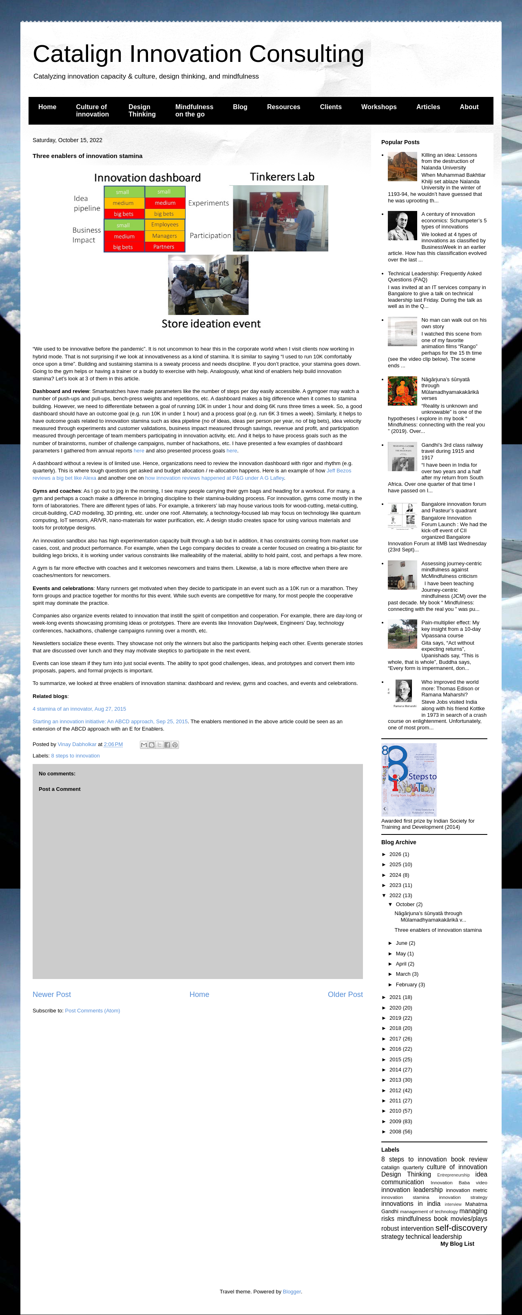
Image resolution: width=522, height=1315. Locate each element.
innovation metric (466, 1190)
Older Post (345, 994)
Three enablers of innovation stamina (438, 930)
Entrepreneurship (453, 1175)
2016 (396, 1049)
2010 (396, 1111)
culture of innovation (457, 1167)
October (406, 904)
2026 (396, 854)
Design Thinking (142, 110)
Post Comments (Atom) (92, 1011)
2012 (396, 1090)
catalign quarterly (402, 1167)
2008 (396, 1131)
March (404, 974)
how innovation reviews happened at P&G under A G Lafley (214, 478)
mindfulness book (422, 1218)
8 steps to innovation (75, 756)
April (402, 964)
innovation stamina (405, 1197)
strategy (392, 1236)
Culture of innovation (92, 110)
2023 (396, 885)
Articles (428, 106)
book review (469, 1159)
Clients (331, 106)
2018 (396, 1028)
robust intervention (407, 1228)
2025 (396, 864)
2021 (396, 997)
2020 (396, 1008)
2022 (396, 895)
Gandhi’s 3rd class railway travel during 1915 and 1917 (452, 451)
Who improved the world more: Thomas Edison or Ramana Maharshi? (450, 688)
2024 (396, 875)
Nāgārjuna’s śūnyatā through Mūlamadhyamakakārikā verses (450, 389)
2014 (396, 1070)
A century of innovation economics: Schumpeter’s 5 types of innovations (454, 220)
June (402, 943)
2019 (396, 1018)
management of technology (429, 1211)
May (401, 954)
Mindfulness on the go (194, 110)
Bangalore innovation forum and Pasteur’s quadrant (453, 507)
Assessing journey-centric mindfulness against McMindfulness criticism (451, 569)
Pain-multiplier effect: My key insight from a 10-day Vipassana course (450, 628)
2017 (396, 1039)
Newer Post (52, 994)
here (139, 451)
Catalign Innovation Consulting (199, 53)
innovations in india (410, 1203)
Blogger (292, 1292)
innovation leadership (412, 1189)
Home (47, 106)
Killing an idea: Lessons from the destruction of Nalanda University (449, 161)
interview (453, 1204)
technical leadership (434, 1236)
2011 (396, 1101)
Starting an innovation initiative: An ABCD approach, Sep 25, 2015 (110, 721)
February (407, 984)
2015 (396, 1059)
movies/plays (469, 1218)
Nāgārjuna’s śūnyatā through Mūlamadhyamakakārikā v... (430, 916)
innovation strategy (463, 1197)
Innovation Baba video (459, 1182)
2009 (396, 1121)
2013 (396, 1080)
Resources (284, 106)
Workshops (379, 106)
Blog (240, 106)
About (469, 106)
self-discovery (461, 1227)
